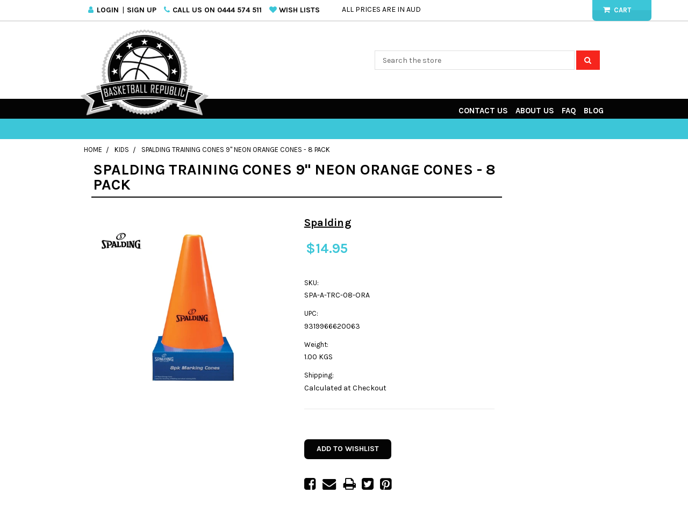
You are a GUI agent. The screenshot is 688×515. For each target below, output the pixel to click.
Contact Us (483, 110)
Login (108, 9)
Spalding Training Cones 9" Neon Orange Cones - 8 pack (235, 150)
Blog (594, 110)
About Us (534, 110)
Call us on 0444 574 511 (217, 9)
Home (93, 150)
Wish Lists (299, 9)
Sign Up (141, 9)
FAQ (569, 110)
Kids (121, 150)
